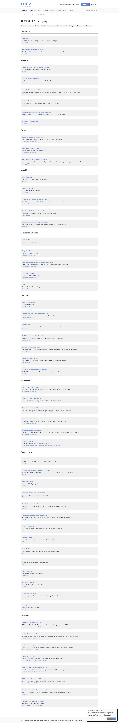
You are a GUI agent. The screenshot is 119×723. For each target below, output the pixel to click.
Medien (24, 71)
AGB (35, 720)
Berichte (65, 26)
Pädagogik (72, 26)
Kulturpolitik (25, 226)
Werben (73, 4)
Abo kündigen (61, 720)
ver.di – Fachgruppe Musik (29, 683)
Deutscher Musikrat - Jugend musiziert (33, 672)
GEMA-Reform (33, 10)
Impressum (46, 720)
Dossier (37, 26)
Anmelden (93, 4)
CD (23, 530)
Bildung (53, 10)
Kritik (39, 10)
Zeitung (71, 10)
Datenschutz (40, 720)
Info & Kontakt (53, 720)
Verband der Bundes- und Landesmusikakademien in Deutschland (41, 412)
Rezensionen (80, 26)
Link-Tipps (25, 609)
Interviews (25, 83)
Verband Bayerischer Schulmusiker (32, 705)
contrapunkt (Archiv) (69, 720)
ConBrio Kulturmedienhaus (27, 720)
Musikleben (44, 26)
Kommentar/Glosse (55, 26)
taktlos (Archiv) (78, 720)
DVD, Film (25, 575)
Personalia (25, 124)
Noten (24, 463)
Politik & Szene (46, 10)
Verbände (65, 10)
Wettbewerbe (26, 204)
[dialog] (102, 715)
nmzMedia (59, 10)
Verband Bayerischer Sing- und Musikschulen (35, 660)
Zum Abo (84, 4)
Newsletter (68, 4)
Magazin (31, 26)
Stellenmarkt (63, 4)
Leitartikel (24, 26)
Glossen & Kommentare (29, 244)
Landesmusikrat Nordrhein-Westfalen (33, 627)
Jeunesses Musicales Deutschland (31, 638)
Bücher (24, 486)
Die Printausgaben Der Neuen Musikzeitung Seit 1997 (30, 14)
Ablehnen (109, 719)
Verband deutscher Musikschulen (31, 649)
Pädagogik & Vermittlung (29, 141)
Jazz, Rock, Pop (26, 351)
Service (77, 4)
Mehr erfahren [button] (92, 719)
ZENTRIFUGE (24, 10)
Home (21, 14)
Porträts (24, 94)
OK (114, 719)
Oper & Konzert (26, 306)
